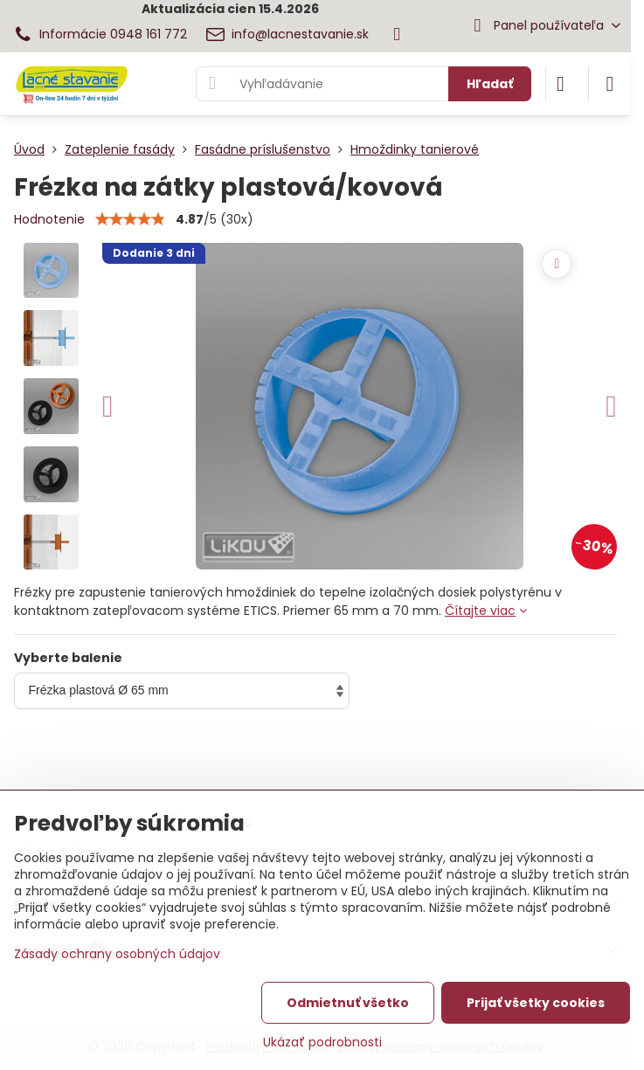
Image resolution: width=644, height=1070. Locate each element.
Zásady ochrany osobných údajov (117, 954)
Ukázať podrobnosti (322, 1042)
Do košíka (476, 761)
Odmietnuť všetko (348, 1002)
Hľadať (490, 84)
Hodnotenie (49, 219)
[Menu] (610, 83)
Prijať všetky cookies (536, 1002)
